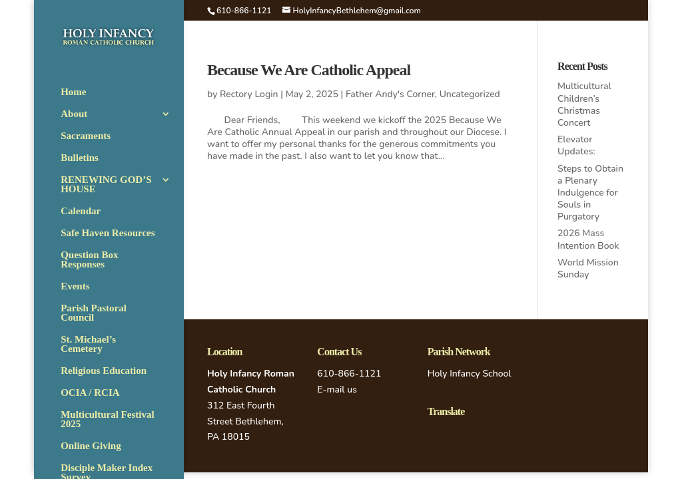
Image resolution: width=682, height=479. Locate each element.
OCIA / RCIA (90, 393)
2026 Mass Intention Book (588, 239)
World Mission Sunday (588, 268)
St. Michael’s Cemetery (88, 344)
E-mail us (337, 389)
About (74, 114)
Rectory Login (249, 94)
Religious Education (104, 371)
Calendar (81, 211)
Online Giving (91, 446)
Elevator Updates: (576, 145)
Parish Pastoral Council (94, 313)
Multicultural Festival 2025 (107, 419)
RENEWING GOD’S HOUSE (106, 184)
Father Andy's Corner (390, 94)
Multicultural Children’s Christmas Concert (584, 104)
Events (75, 286)
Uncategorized (470, 94)
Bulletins (80, 158)
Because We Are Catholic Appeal (308, 70)
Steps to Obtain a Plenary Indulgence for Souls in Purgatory (590, 193)
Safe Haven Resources (108, 233)
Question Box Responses (89, 259)
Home (73, 92)
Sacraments (86, 136)
